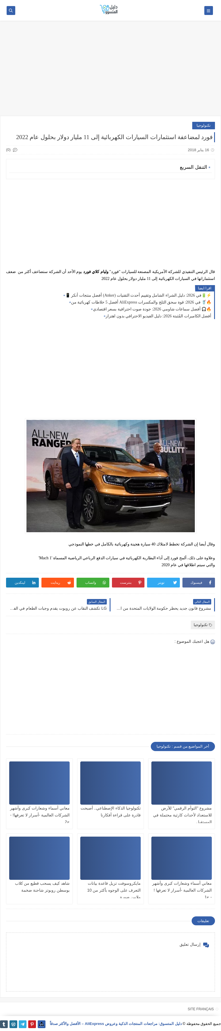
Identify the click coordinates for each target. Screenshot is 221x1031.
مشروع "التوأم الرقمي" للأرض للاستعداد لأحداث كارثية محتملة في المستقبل (182, 815)
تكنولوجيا (204, 125)
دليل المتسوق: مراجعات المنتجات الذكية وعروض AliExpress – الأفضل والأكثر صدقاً (116, 1023)
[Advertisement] (110, 71)
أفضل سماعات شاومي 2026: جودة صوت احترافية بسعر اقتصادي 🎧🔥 (152, 309)
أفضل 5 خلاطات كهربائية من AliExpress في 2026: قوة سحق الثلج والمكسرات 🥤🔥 (141, 302)
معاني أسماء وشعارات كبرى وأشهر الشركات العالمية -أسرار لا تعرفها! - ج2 (40, 815)
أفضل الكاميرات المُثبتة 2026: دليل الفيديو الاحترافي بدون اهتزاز (158, 316)
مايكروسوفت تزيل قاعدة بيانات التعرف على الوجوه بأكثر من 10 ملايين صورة (114, 890)
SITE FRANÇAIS (201, 1009)
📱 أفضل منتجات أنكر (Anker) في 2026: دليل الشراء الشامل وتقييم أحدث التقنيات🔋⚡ (138, 295)
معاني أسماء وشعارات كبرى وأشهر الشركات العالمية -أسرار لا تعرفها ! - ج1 (182, 890)
